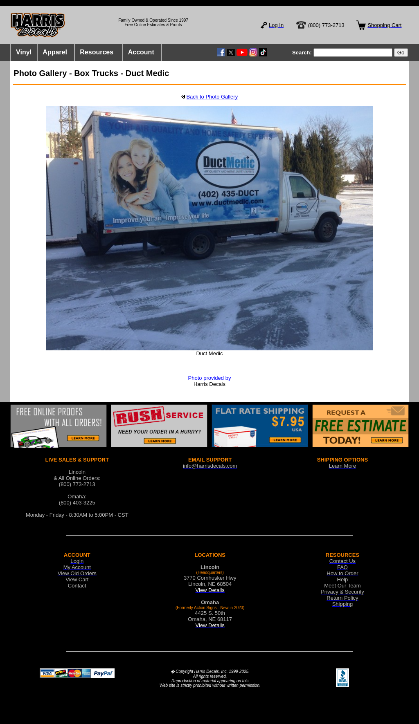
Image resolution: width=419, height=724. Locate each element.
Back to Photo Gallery (212, 97)
